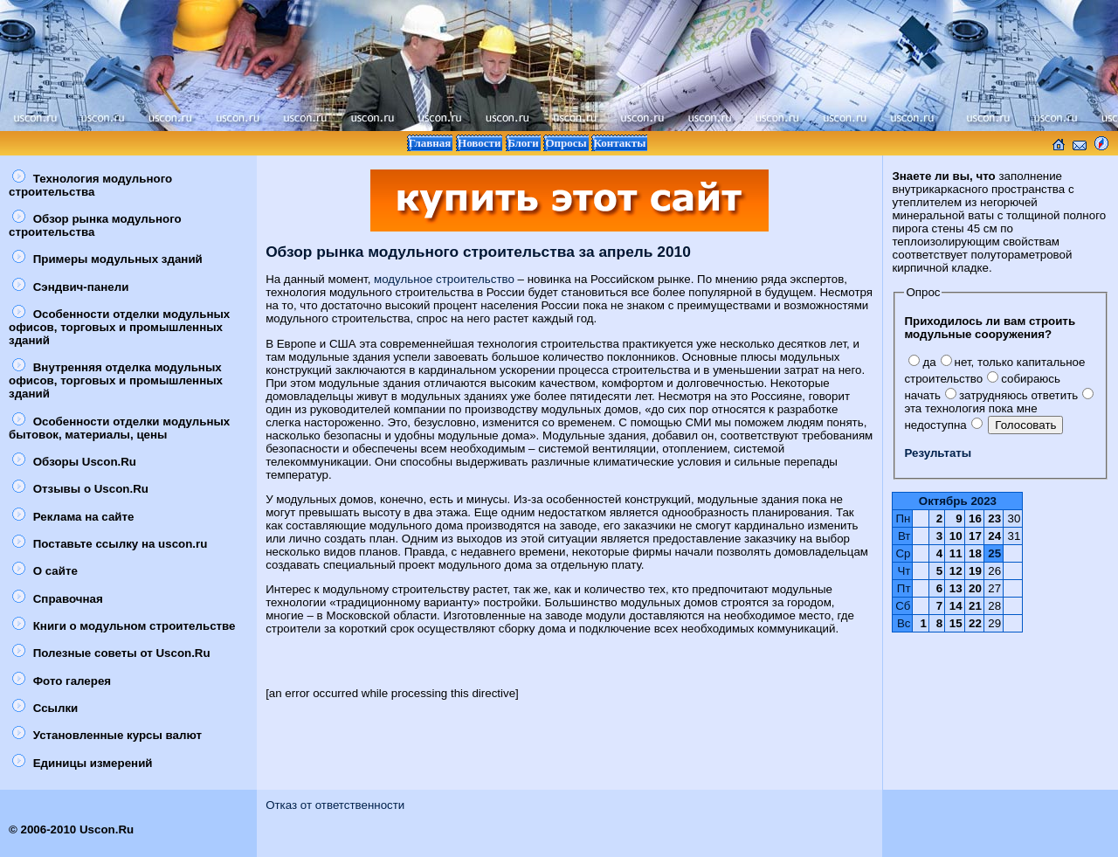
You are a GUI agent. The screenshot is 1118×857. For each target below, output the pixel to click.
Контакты (619, 142)
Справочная (57, 598)
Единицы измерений (82, 763)
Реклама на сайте (73, 516)
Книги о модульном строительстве (124, 625)
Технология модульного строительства (90, 185)
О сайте (45, 570)
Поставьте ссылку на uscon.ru (109, 543)
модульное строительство (444, 279)
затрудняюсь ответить (1011, 395)
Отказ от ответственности (335, 805)
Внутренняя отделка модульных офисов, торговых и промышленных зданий (116, 380)
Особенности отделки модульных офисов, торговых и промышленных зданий (119, 327)
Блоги (523, 142)
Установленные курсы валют (107, 735)
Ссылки (45, 708)
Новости (479, 142)
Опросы (565, 142)
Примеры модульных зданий (107, 259)
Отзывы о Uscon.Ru (80, 488)
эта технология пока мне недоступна (999, 410)
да (921, 362)
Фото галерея (61, 681)
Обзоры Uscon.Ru (74, 461)
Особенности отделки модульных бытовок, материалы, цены (119, 428)
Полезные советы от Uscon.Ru (111, 653)
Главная (430, 142)
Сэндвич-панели (70, 287)
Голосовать (1025, 425)
